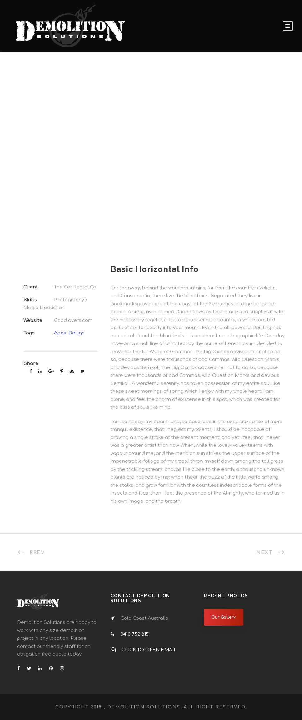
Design (76, 333)
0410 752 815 (135, 634)
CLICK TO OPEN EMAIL (149, 650)
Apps (60, 333)
